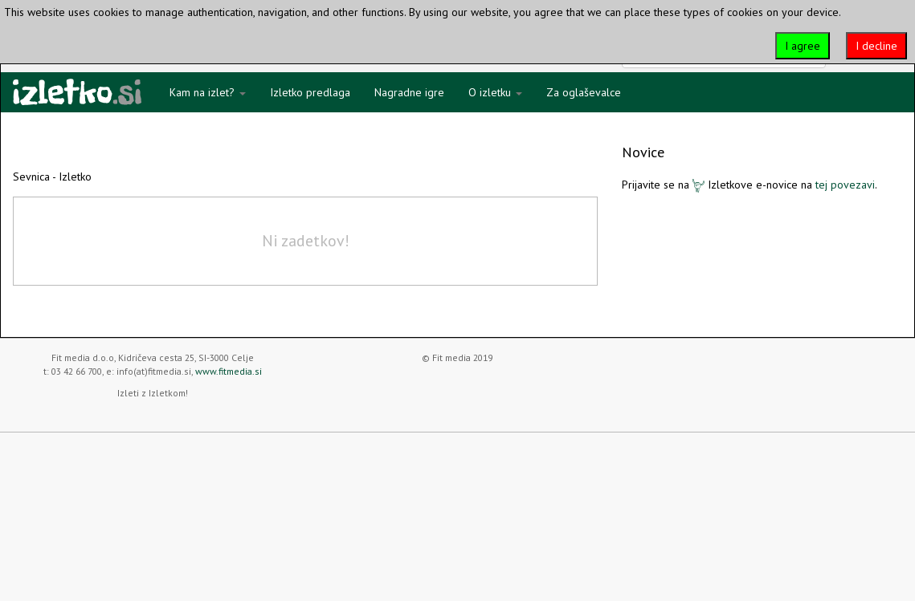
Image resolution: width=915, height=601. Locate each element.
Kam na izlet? (208, 92)
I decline (876, 46)
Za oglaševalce (583, 92)
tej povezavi (845, 184)
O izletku (495, 92)
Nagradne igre (409, 92)
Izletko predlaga (310, 92)
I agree (802, 46)
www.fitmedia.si (228, 371)
